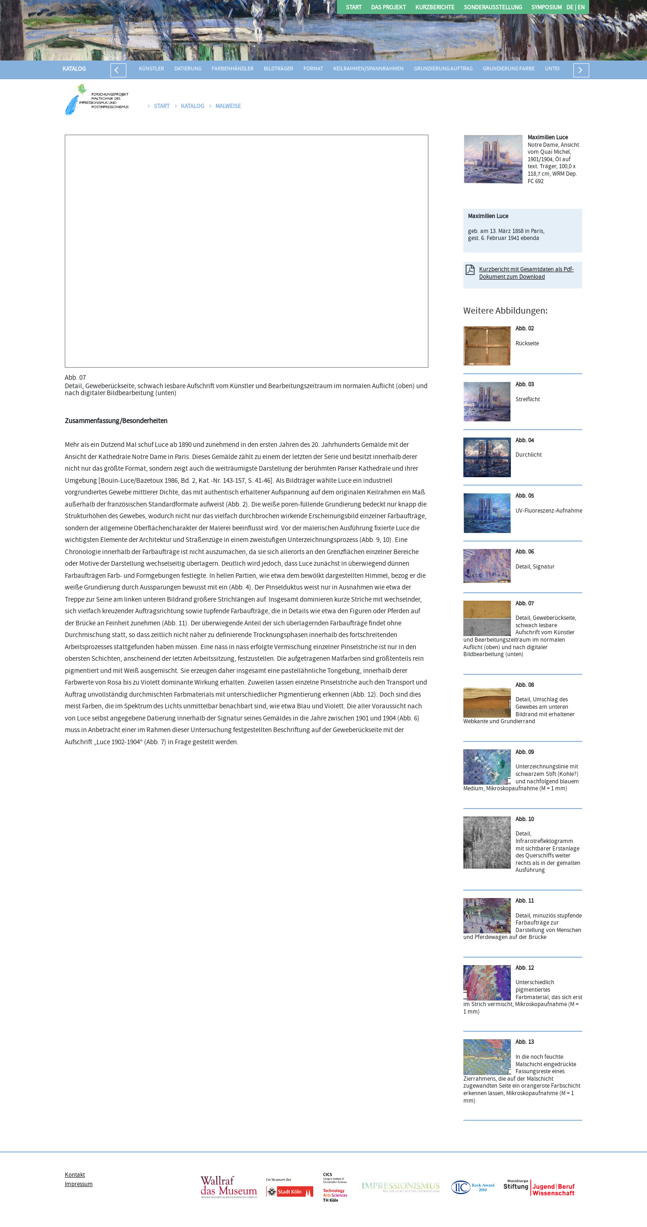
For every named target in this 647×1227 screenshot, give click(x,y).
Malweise (225, 106)
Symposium (546, 8)
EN (580, 8)
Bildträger (278, 69)
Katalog (74, 69)
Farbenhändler (233, 69)
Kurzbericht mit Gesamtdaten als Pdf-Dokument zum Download (526, 273)
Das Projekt (388, 8)
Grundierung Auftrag (443, 69)
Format (313, 69)
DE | (571, 8)
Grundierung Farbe (509, 69)
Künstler (151, 69)
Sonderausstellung (493, 8)
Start (354, 8)
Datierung (187, 69)
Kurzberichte (434, 8)
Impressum (79, 1184)
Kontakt (75, 1175)
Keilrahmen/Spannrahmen (368, 69)
